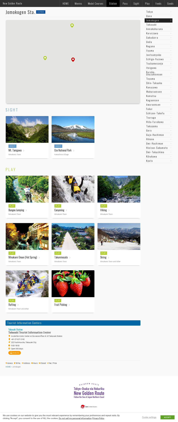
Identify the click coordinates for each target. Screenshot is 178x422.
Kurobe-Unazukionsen (154, 73)
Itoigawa (151, 68)
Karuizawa (152, 33)
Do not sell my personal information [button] (75, 418)
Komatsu (151, 96)
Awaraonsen (153, 104)
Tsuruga (151, 117)
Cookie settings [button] (149, 417)
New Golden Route (12, 3)
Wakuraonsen (154, 91)
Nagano (150, 46)
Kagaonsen (152, 100)
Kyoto (149, 160)
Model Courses (95, 3)
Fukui (149, 109)
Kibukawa (151, 156)
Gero (149, 130)
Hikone (150, 139)
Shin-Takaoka (154, 83)
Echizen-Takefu (155, 113)
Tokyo (149, 11)
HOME (66, 3)
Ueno (149, 16)
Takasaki (151, 24)
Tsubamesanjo (154, 63)
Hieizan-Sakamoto (157, 147)
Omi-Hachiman (154, 143)
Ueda (149, 42)
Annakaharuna (154, 29)
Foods (158, 3)
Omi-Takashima (155, 152)
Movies (78, 3)
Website (16, 353)
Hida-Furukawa (155, 122)
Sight (136, 3)
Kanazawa (152, 87)
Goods (170, 3)
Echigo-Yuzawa (155, 59)
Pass (125, 3)
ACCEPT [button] (167, 417)
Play (147, 3)
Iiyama (150, 50)
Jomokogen (152, 20)
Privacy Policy (98, 418)
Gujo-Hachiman (155, 135)
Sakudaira (152, 37)
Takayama (152, 126)
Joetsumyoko (153, 55)
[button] (73, 60)
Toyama (150, 78)
